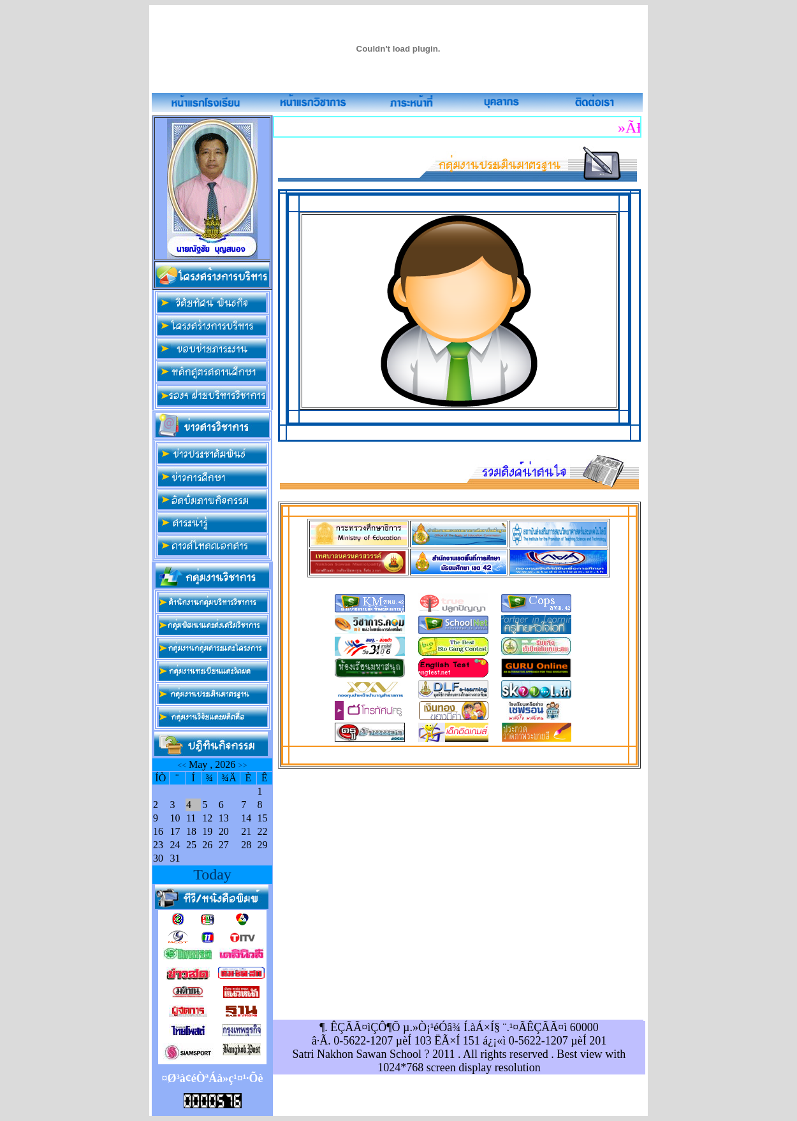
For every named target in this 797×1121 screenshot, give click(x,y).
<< (183, 765)
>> (242, 765)
